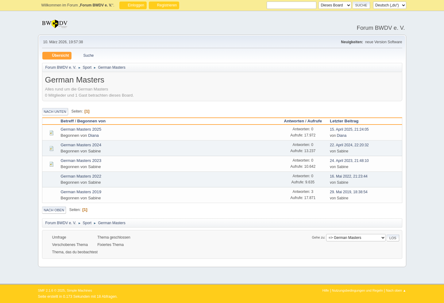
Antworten (294, 121)
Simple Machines (79, 290)
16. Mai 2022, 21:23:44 (349, 176)
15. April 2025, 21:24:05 (349, 129)
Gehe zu (318, 237)
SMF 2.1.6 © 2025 (51, 290)
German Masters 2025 (81, 129)
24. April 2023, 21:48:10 (349, 161)
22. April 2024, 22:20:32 (349, 145)
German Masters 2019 (81, 192)
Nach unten (55, 111)
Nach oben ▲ (396, 290)
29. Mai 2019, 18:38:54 (349, 192)
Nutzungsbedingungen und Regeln (357, 290)
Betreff (67, 121)
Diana (93, 135)
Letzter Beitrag (347, 121)
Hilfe (325, 290)
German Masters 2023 (81, 160)
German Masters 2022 (81, 176)
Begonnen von (91, 121)
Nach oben (54, 210)
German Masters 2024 (81, 145)
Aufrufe (314, 121)
